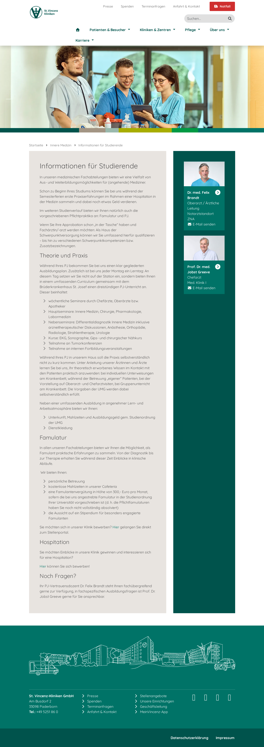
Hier (116, 527)
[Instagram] (193, 699)
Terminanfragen (153, 6)
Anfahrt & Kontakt (186, 6)
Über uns (217, 30)
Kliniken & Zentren (155, 30)
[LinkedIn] (205, 699)
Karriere (82, 40)
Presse (108, 6)
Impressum (225, 738)
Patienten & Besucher (108, 30)
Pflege (190, 30)
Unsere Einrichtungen (157, 701)
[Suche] (209, 18)
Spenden (127, 6)
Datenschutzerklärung (189, 738)
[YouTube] (229, 699)
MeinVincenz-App (154, 712)
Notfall (222, 6)
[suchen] (230, 18)
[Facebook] (217, 699)
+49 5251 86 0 (47, 712)
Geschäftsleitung (153, 706)
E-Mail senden (204, 224)
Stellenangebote (153, 696)
